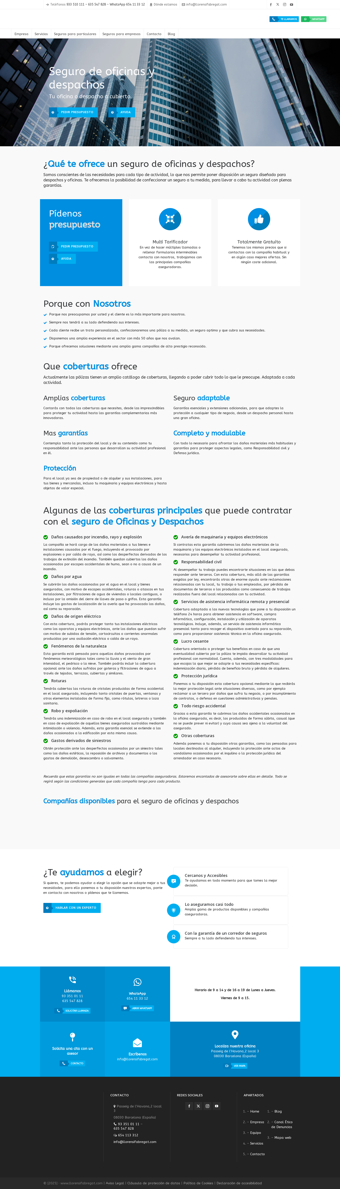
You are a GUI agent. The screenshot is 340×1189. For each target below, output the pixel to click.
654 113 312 (128, 1135)
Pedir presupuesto (71, 112)
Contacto (257, 1154)
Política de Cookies (198, 1183)
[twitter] (278, 4)
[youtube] (292, 4)
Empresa (257, 1122)
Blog (278, 1111)
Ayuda (119, 112)
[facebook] (271, 4)
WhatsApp (312, 19)
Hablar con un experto (69, 908)
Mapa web (282, 1138)
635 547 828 (124, 1129)
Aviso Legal (115, 1183)
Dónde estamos (163, 4)
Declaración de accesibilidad (239, 1183)
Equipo (255, 1133)
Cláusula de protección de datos (153, 1183)
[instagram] (285, 4)
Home (254, 1111)
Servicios (256, 1143)
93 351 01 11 (128, 1124)
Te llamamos (283, 19)
